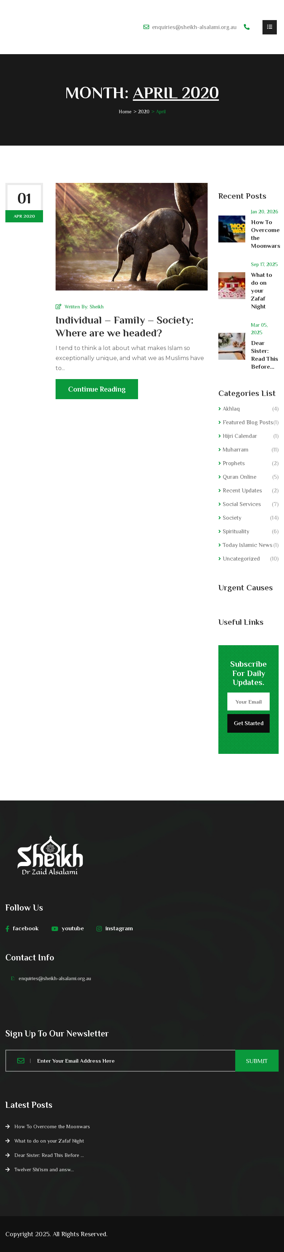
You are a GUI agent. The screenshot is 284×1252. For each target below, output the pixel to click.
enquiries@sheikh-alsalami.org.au (194, 27)
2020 (144, 111)
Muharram (235, 450)
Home (125, 111)
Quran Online (239, 477)
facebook (22, 928)
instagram (114, 928)
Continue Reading (97, 392)
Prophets (234, 463)
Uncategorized (241, 559)
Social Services (242, 504)
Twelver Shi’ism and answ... (44, 1169)
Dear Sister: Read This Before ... (49, 1155)
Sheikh (97, 307)
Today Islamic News (248, 545)
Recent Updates (242, 490)
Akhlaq (231, 409)
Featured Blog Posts (248, 422)
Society (232, 518)
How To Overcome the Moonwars (52, 1126)
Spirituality (236, 531)
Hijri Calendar (240, 436)
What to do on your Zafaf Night (261, 290)
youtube (67, 928)
